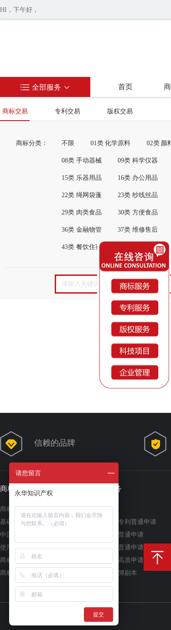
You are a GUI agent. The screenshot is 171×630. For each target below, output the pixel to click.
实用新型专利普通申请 (124, 521)
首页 (125, 87)
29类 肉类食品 (82, 212)
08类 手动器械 (82, 160)
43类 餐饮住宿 (82, 247)
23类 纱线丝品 (138, 195)
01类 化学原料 (111, 143)
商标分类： (32, 143)
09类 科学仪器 (138, 160)
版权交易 (120, 111)
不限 (68, 143)
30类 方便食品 (138, 212)
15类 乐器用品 (82, 177)
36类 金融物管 (82, 229)
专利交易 (67, 111)
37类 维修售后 (138, 229)
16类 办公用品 (138, 177)
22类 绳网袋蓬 (82, 195)
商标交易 (15, 111)
